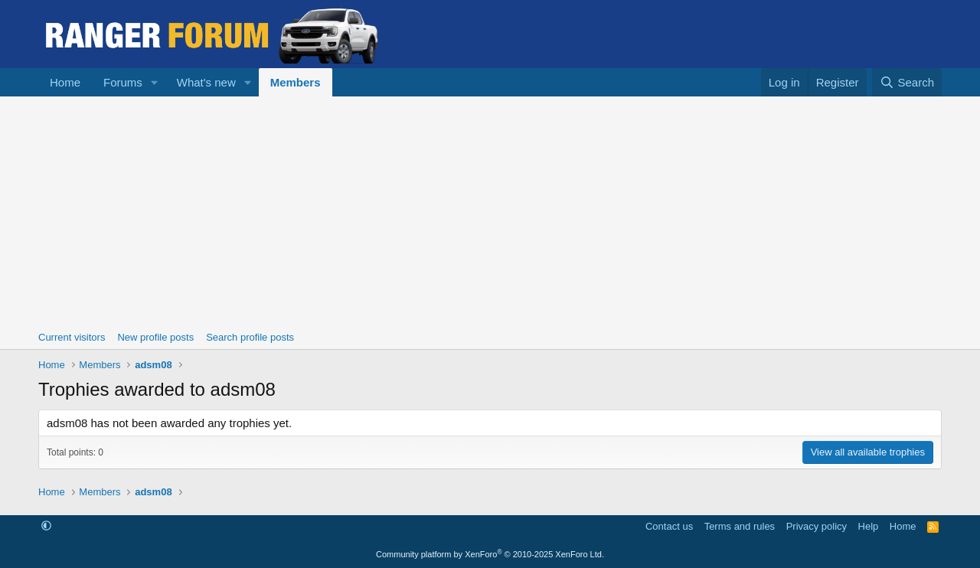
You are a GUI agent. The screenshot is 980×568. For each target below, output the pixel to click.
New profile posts (155, 337)
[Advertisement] (490, 211)
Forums (122, 82)
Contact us (669, 526)
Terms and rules (739, 526)
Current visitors (71, 337)
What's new (206, 82)
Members (295, 82)
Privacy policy (816, 526)
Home (65, 82)
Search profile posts (250, 337)
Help (868, 526)
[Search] (907, 82)
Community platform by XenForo (490, 554)
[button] (154, 82)
